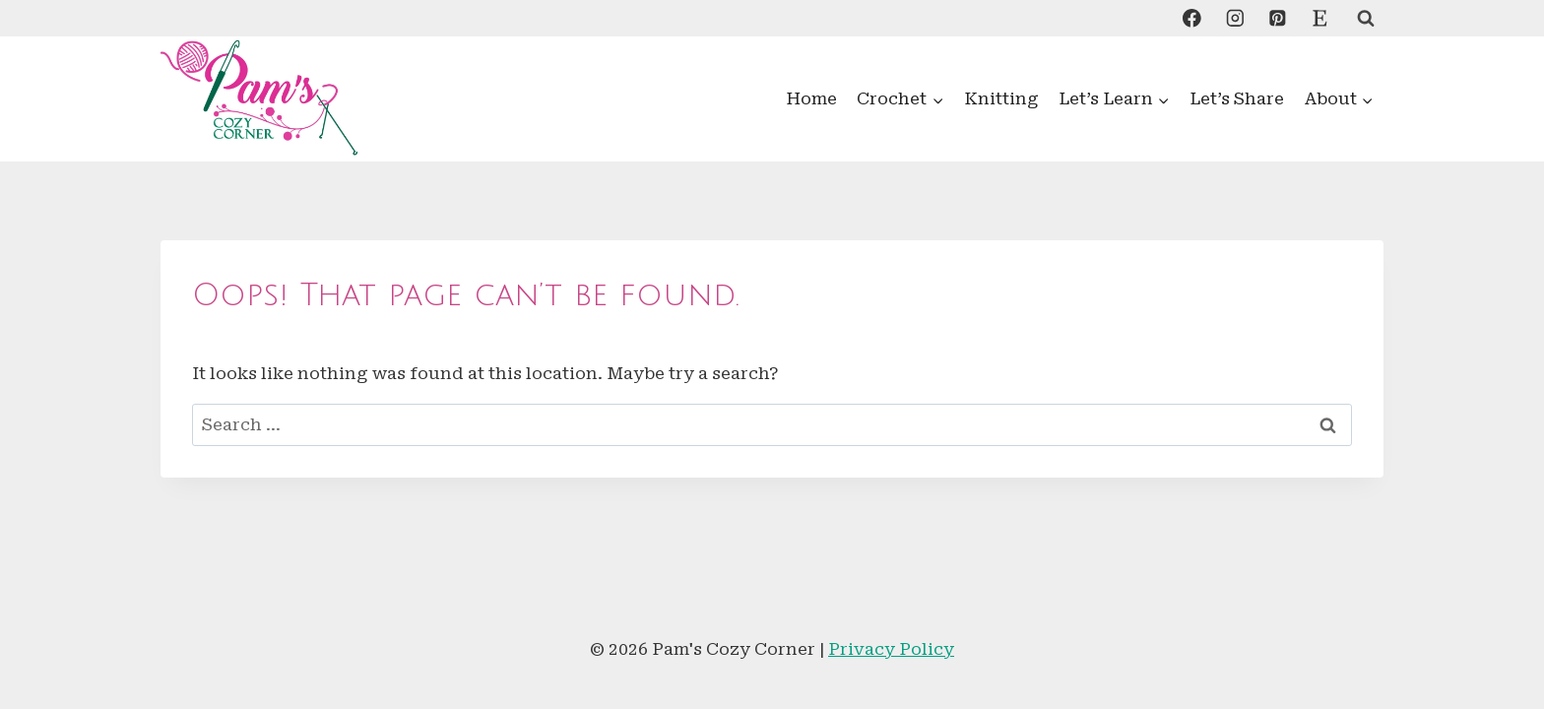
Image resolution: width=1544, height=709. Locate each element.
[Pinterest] (1276, 18)
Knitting (1001, 98)
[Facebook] (1192, 18)
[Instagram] (1234, 18)
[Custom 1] (1320, 18)
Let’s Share (1237, 98)
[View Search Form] (1365, 18)
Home (811, 98)
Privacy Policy (891, 649)
